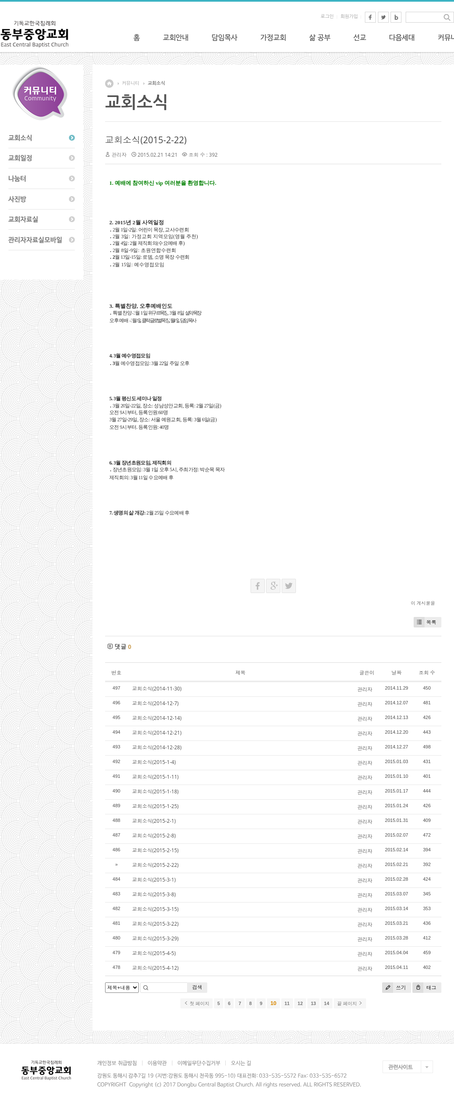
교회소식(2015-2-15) (155, 850)
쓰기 (394, 987)
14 (326, 1003)
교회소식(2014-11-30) (157, 688)
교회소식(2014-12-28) (157, 747)
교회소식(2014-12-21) (157, 732)
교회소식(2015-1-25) (155, 806)
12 (300, 1003)
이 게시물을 (423, 603)
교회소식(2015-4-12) (155, 967)
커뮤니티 (130, 83)
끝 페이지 (350, 1003)
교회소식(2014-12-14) (157, 718)
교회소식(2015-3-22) (155, 923)
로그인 (327, 16)
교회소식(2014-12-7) (155, 703)
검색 (197, 987)
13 (313, 1003)
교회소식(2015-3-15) (155, 909)
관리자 (119, 154)
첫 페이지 (196, 1003)
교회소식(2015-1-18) (155, 791)
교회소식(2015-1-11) (155, 776)
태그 (424, 987)
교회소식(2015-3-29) (155, 938)
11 (287, 1003)
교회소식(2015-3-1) (154, 879)
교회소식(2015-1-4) (154, 762)
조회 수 (427, 672)
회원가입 (349, 16)
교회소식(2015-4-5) (154, 953)
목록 (425, 622)
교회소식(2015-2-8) (154, 835)
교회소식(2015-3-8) (154, 894)
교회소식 (156, 83)
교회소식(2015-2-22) (146, 140)
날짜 (396, 672)
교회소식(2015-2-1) (154, 820)
